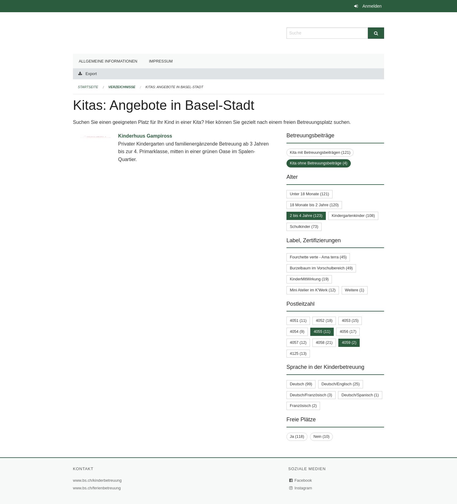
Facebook (300, 480)
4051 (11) (298, 320)
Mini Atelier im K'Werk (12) (313, 290)
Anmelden (372, 6)
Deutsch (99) (301, 384)
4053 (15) (350, 320)
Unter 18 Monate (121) (309, 194)
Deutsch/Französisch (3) (311, 395)
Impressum (161, 61)
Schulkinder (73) (304, 226)
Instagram (301, 488)
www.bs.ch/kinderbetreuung (98, 480)
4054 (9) (297, 331)
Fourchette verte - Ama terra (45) (318, 257)
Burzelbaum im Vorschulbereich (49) (321, 268)
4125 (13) (298, 353)
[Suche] (376, 33)
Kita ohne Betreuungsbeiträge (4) (318, 163)
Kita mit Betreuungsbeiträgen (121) (320, 152)
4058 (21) (324, 342)
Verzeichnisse (121, 87)
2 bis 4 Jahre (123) (306, 215)
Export (91, 73)
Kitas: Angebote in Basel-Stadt (174, 87)
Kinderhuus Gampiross (145, 136)
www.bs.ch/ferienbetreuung (97, 488)
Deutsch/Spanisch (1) (360, 395)
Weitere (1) (354, 290)
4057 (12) (298, 342)
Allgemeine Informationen (108, 61)
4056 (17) (348, 331)
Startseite (88, 87)
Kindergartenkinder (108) (353, 215)
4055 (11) (322, 331)
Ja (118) (297, 436)
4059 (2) (349, 342)
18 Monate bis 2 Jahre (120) (314, 205)
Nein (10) (321, 436)
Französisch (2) (303, 405)
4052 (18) (324, 320)
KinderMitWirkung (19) (309, 279)
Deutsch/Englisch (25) (341, 384)
